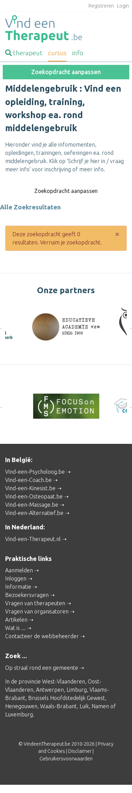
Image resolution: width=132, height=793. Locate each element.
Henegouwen (21, 706)
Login (123, 6)
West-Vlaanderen (63, 681)
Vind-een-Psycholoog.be (35, 472)
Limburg (77, 690)
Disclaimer (80, 751)
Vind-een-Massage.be (31, 505)
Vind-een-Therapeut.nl (33, 539)
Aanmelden (19, 570)
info (77, 53)
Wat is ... (15, 628)
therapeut (24, 53)
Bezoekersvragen (27, 595)
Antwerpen (50, 690)
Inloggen (15, 578)
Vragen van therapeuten (35, 603)
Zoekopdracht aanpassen (66, 72)
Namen (100, 706)
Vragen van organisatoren (37, 611)
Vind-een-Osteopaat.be (34, 496)
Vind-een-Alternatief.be (34, 513)
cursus (57, 53)
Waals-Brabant (58, 706)
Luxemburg (19, 714)
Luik (84, 706)
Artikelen (16, 620)
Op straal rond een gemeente (41, 668)
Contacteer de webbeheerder (42, 636)
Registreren (101, 6)
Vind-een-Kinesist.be (30, 488)
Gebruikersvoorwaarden (66, 758)
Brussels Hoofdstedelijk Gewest (66, 698)
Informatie (18, 587)
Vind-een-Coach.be (28, 480)
